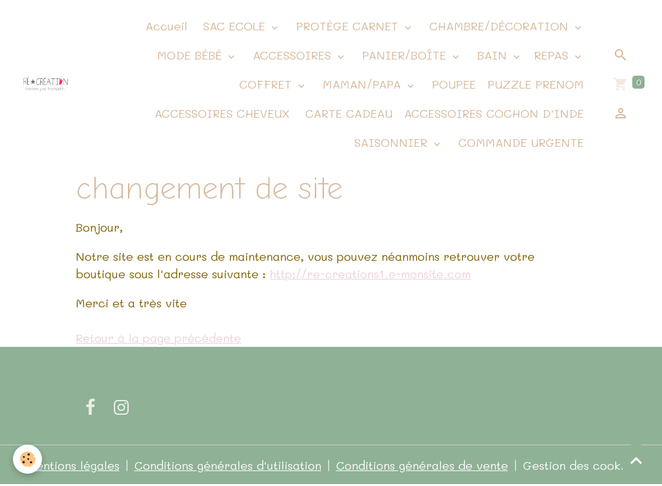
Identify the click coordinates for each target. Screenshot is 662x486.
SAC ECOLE (234, 26)
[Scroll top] (636, 460)
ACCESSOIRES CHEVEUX (220, 113)
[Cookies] (27, 459)
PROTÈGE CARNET (347, 26)
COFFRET (265, 84)
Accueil (164, 26)
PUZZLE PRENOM (535, 84)
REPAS (553, 55)
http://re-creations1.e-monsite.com (370, 274)
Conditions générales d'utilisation (227, 465)
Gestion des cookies (579, 465)
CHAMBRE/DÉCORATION (498, 26)
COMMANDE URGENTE (519, 142)
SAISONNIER (390, 142)
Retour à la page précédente (158, 338)
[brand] (46, 84)
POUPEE (452, 84)
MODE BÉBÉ (189, 55)
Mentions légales (73, 465)
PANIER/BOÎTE (404, 55)
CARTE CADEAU (346, 113)
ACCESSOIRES (292, 55)
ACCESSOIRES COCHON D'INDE (494, 113)
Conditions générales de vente (422, 465)
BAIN (492, 55)
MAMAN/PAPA (362, 84)
